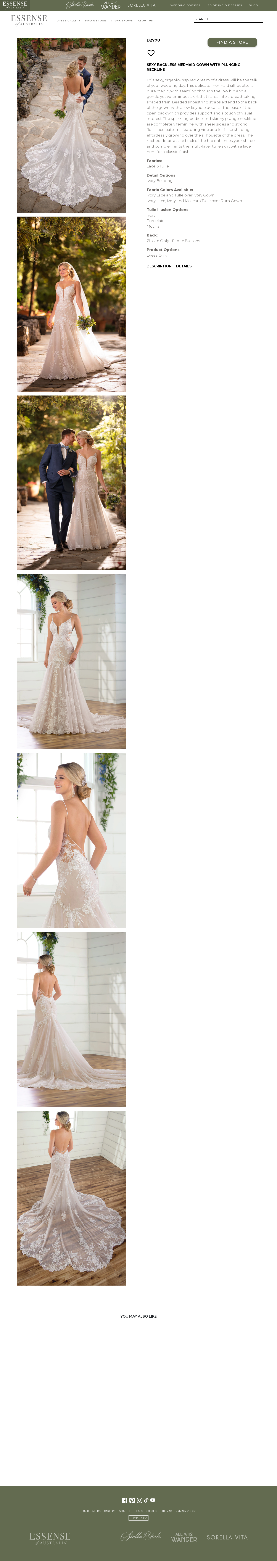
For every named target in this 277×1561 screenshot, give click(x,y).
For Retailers (91, 1511)
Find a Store (232, 42)
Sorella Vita (141, 5)
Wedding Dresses (185, 5)
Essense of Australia (15, 5)
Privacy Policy (185, 1511)
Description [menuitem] (159, 266)
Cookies (152, 1511)
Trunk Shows (122, 20)
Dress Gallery (69, 20)
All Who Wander (110, 5)
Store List (126, 1511)
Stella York (79, 5)
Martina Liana (46, 5)
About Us (145, 20)
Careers (109, 1511)
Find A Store (95, 20)
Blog (253, 5)
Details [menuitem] (184, 266)
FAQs (139, 1511)
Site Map (166, 1511)
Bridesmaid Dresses (225, 5)
